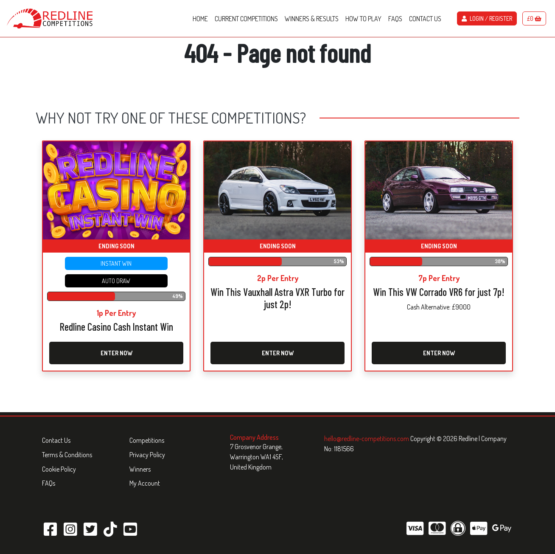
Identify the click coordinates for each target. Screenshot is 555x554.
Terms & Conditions (67, 454)
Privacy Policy (147, 454)
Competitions (146, 440)
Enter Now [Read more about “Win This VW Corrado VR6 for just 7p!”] (439, 353)
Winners (140, 469)
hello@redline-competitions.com (367, 438)
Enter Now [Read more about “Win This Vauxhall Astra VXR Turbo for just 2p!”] (278, 353)
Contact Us (56, 440)
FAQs (48, 483)
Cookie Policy (59, 469)
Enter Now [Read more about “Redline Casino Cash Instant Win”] (116, 353)
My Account (144, 483)
